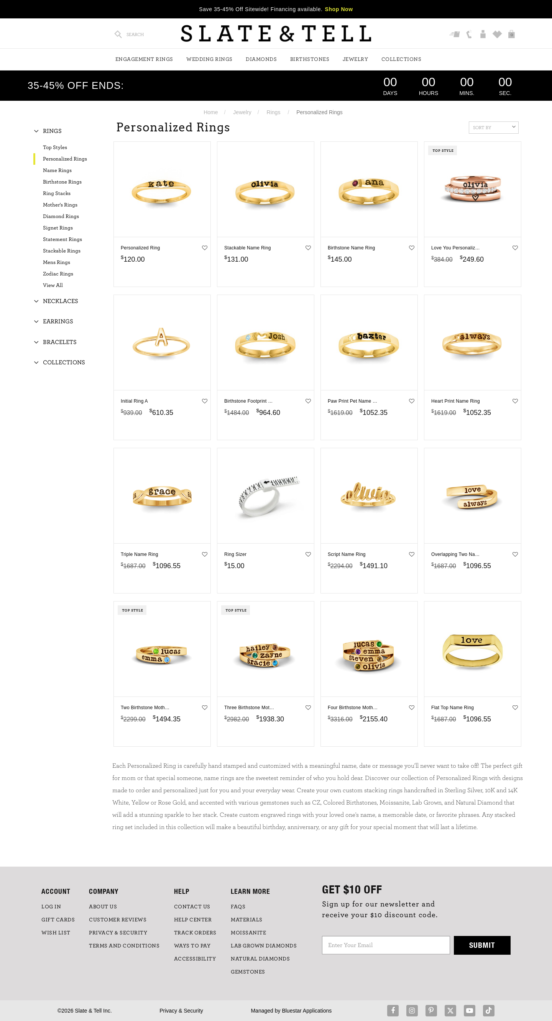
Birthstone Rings (62, 182)
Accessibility (195, 959)
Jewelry (355, 59)
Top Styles (55, 147)
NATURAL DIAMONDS (260, 959)
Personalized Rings (65, 159)
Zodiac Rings (58, 274)
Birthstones (310, 59)
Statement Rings (62, 239)
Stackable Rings (61, 251)
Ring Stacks (57, 193)
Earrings (58, 321)
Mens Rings (56, 262)
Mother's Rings (60, 205)
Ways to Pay (192, 946)
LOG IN (51, 907)
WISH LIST (56, 933)
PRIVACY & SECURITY (118, 933)
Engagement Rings (144, 59)
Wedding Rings (209, 59)
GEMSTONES (248, 972)
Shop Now (339, 9)
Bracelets (60, 342)
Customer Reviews (117, 920)
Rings (274, 112)
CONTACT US (192, 907)
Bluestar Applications (307, 1011)
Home (211, 112)
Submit (482, 945)
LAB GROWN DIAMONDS (264, 946)
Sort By (494, 127)
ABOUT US (103, 907)
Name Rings (57, 170)
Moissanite (248, 933)
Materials (247, 920)
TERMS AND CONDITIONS (124, 946)
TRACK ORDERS (195, 933)
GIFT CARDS (58, 920)
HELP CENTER (193, 920)
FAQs (238, 907)
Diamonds (261, 59)
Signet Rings (58, 228)
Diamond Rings (61, 216)
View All (53, 285)
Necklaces (60, 301)
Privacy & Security (181, 1011)
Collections (401, 59)
